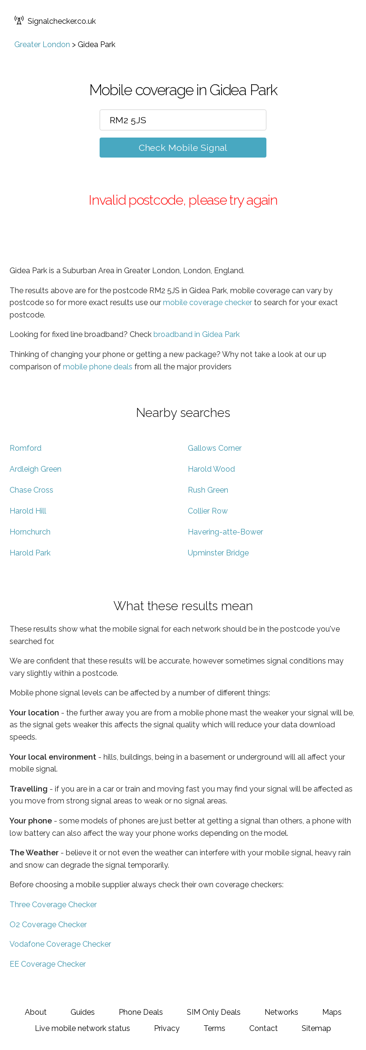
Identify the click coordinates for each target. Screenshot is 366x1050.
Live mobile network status (82, 1028)
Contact (263, 1028)
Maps (332, 1012)
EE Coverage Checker (48, 964)
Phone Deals (141, 1012)
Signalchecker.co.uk (55, 21)
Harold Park (30, 552)
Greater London (42, 44)
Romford (25, 448)
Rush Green (208, 490)
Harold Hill (28, 510)
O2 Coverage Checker (48, 924)
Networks (281, 1012)
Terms (214, 1028)
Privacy (167, 1028)
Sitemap (316, 1028)
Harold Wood (211, 469)
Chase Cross (31, 490)
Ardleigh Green (35, 469)
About (36, 1012)
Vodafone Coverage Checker (60, 944)
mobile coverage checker (207, 302)
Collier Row (208, 510)
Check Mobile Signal (183, 147)
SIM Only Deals (214, 1012)
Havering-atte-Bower (225, 531)
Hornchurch (30, 531)
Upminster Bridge (218, 552)
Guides (83, 1012)
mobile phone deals (97, 366)
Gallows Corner (215, 448)
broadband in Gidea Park (196, 334)
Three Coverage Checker (53, 904)
